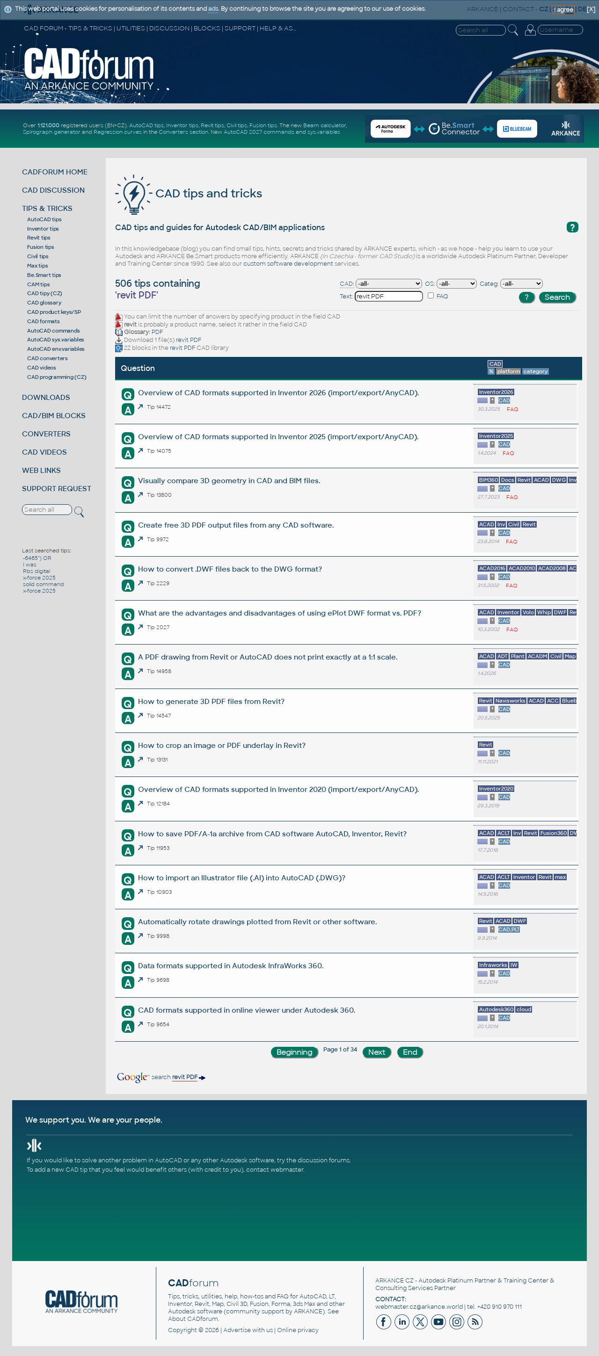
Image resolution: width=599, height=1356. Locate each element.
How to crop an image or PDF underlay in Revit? (222, 745)
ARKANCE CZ (394, 1280)
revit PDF (188, 340)
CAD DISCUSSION (53, 190)
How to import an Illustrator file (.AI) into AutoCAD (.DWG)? (241, 877)
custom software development (288, 264)
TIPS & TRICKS (47, 208)
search (160, 1077)
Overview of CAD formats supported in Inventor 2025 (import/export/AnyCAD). (278, 436)
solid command (43, 584)
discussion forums (324, 1160)
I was (30, 564)
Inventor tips (182, 125)
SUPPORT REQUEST (56, 488)
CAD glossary (44, 302)
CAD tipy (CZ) (44, 293)
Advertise (237, 1330)
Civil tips (236, 125)
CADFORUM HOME (55, 171)
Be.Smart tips (44, 275)
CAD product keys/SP (53, 312)
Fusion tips (263, 125)
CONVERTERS (46, 433)
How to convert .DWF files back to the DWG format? (230, 569)
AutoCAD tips (146, 125)
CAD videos (41, 367)
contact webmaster (274, 1170)
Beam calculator (324, 125)
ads (213, 9)
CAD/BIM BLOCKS (54, 415)
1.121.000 (48, 125)
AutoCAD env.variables (56, 349)
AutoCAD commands (53, 330)
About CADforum (193, 1319)
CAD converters (47, 358)
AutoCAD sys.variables (55, 339)
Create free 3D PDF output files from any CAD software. (236, 525)
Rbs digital (36, 571)
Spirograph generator (51, 132)
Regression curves (118, 132)
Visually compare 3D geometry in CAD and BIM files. (229, 480)
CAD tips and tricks (188, 193)
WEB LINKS (41, 470)
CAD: (347, 284)
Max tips (37, 265)
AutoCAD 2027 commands (259, 132)
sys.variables (323, 132)
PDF (157, 332)
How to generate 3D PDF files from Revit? (211, 701)
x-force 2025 (39, 577)
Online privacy (298, 1330)
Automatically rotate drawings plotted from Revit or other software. (257, 921)
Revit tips (212, 125)
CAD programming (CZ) (56, 377)
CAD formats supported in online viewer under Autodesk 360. (246, 1010)
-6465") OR (37, 558)
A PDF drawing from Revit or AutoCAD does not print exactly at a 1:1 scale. (267, 657)
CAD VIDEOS (44, 452)
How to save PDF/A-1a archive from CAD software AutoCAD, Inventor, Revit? (272, 833)
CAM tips (38, 284)
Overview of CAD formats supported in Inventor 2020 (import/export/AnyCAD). (278, 789)
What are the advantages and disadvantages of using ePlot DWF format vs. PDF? (279, 613)
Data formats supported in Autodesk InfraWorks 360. (230, 965)
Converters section (183, 132)
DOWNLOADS (46, 397)
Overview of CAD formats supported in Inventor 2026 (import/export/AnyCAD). (278, 392)
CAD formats (43, 321)
